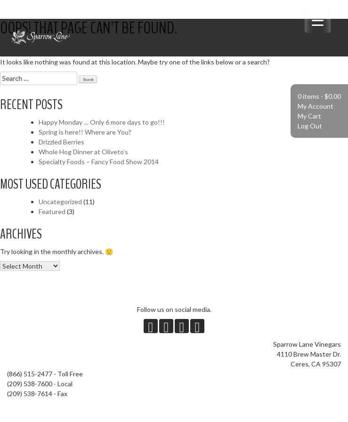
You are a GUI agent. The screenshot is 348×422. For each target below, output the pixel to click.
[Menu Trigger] (318, 20)
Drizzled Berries (61, 142)
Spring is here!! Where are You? (85, 132)
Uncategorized (60, 202)
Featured (52, 211)
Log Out (310, 126)
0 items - (319, 96)
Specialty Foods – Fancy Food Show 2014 (99, 162)
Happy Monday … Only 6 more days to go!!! (102, 122)
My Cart (309, 116)
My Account (315, 106)
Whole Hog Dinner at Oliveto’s (83, 152)
